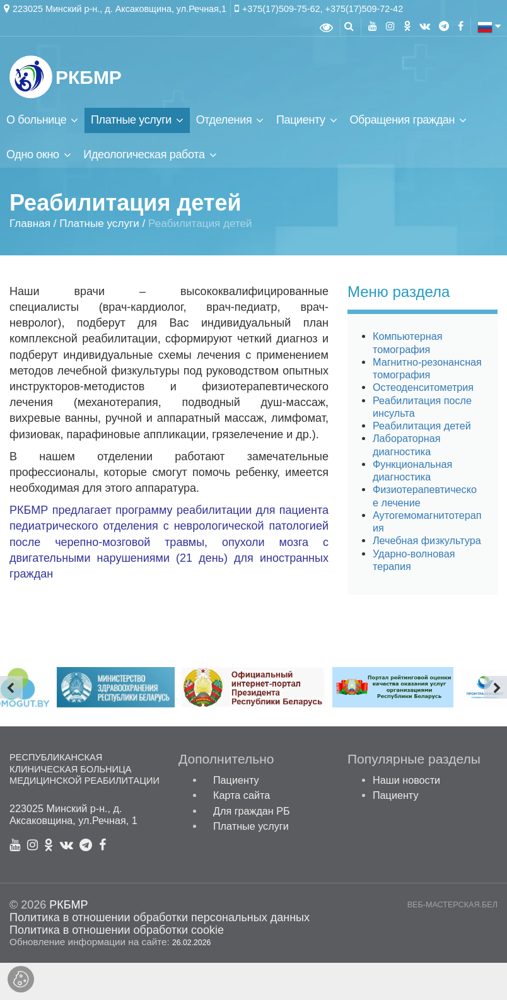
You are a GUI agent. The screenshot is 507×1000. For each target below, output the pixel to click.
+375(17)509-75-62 (281, 9)
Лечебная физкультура (427, 540)
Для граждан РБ (251, 811)
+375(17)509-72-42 (364, 9)
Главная (29, 224)
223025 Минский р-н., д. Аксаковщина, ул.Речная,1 (119, 9)
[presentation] (11, 687)
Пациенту (300, 119)
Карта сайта (241, 795)
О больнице (36, 119)
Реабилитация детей (422, 425)
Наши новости (406, 780)
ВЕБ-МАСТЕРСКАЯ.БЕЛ (452, 905)
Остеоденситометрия (423, 387)
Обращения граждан (402, 119)
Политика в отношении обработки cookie (116, 930)
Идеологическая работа (143, 154)
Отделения (224, 119)
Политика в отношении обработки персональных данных (159, 917)
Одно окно (32, 154)
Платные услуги (131, 119)
